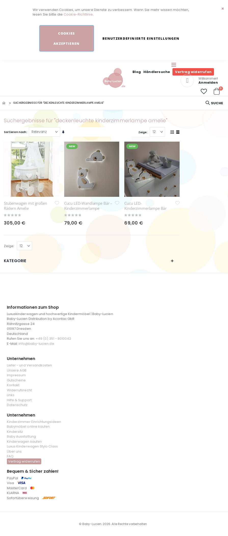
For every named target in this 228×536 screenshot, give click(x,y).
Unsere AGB (17, 370)
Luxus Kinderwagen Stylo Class (32, 446)
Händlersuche (156, 71)
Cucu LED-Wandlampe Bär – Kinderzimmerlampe (88, 206)
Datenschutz (17, 405)
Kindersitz (15, 431)
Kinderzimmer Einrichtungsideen (34, 421)
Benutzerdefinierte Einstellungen (140, 38)
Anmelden (208, 82)
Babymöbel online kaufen (28, 426)
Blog (136, 71)
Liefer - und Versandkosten (29, 365)
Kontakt (13, 385)
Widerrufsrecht (19, 390)
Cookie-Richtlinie (78, 14)
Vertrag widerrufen (193, 71)
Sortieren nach (15, 132)
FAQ (10, 456)
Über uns (14, 451)
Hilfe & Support (19, 400)
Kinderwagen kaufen (24, 441)
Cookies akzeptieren (66, 38)
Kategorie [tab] (89, 260)
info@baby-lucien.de (36, 343)
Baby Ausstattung (21, 436)
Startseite (4, 103)
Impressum (16, 375)
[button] (203, 91)
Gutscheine (16, 380)
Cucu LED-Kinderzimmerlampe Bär (145, 206)
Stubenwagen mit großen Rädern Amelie (25, 206)
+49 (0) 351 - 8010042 (53, 338)
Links (11, 395)
